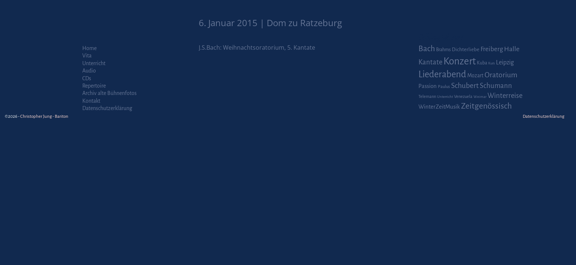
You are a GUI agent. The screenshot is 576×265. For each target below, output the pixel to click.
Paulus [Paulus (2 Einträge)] (444, 86)
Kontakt (91, 101)
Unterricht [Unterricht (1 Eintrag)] (445, 97)
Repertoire (94, 86)
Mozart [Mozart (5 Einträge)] (475, 75)
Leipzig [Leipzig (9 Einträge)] (505, 62)
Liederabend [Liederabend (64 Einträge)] (442, 74)
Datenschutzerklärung (107, 108)
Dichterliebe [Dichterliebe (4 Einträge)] (465, 49)
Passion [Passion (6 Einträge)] (427, 86)
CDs (86, 78)
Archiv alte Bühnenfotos (109, 93)
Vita (86, 56)
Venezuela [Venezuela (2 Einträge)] (463, 96)
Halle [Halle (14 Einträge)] (511, 49)
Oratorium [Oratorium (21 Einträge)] (501, 75)
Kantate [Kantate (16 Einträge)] (430, 62)
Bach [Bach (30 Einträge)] (426, 48)
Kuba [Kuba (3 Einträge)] (482, 63)
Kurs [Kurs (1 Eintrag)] (491, 63)
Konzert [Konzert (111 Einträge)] (459, 61)
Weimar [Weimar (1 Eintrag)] (480, 97)
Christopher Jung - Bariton (44, 116)
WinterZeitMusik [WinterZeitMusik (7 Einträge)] (439, 106)
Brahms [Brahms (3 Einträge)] (443, 49)
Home (89, 48)
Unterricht (93, 63)
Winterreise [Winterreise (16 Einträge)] (504, 95)
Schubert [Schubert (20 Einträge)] (465, 85)
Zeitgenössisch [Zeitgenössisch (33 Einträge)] (486, 106)
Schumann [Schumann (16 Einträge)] (496, 85)
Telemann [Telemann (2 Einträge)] (427, 96)
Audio (89, 71)
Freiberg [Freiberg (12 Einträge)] (491, 49)
